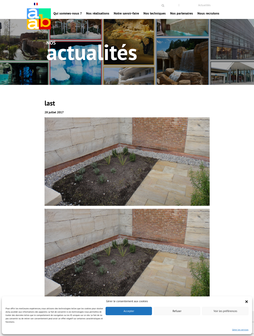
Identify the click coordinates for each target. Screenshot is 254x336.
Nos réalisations (97, 13)
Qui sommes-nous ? (67, 13)
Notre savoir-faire (126, 13)
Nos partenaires (181, 13)
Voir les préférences (225, 311)
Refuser (177, 311)
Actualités (204, 5)
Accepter (129, 311)
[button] (246, 301)
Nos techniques (154, 13)
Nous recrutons (208, 13)
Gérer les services (240, 329)
